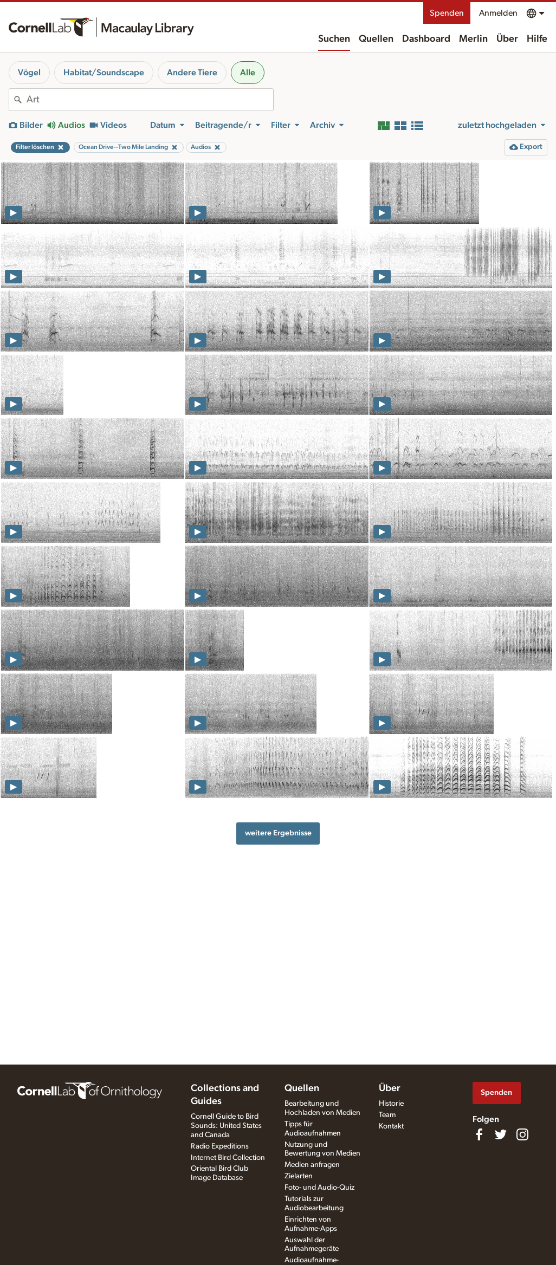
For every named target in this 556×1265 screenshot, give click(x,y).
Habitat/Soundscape (103, 72)
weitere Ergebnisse (278, 833)
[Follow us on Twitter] (500, 1134)
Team (387, 1115)
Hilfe (537, 39)
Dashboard (426, 39)
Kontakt (391, 1126)
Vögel (29, 72)
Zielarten (299, 1176)
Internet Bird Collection (228, 1158)
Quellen (376, 39)
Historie (391, 1103)
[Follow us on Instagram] (522, 1134)
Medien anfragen (312, 1165)
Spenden (447, 13)
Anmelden (498, 13)
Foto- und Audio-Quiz (319, 1187)
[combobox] (150, 100)
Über (507, 39)
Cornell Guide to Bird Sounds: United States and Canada (226, 1126)
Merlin (473, 39)
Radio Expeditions (220, 1146)
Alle (247, 72)
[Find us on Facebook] (479, 1134)
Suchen (334, 39)
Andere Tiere (192, 72)
